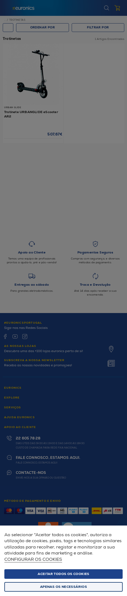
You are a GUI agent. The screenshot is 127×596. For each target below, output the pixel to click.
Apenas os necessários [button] (63, 587)
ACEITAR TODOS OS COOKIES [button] (63, 574)
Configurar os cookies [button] (33, 559)
